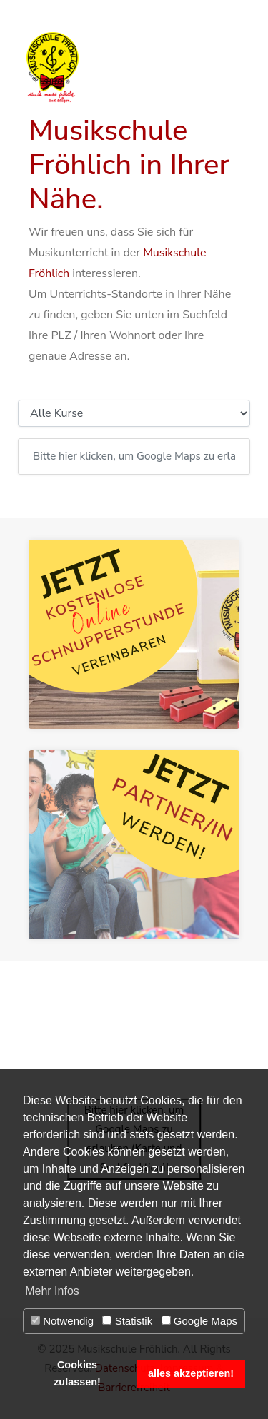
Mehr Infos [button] (52, 1291)
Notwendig (62, 1321)
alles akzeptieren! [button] (191, 1373)
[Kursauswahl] (134, 413)
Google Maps (199, 1321)
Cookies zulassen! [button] (77, 1373)
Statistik (127, 1321)
